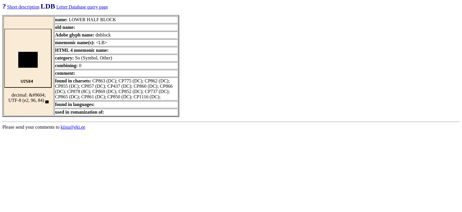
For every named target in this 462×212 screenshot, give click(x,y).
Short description (23, 6)
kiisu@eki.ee (73, 127)
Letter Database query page (82, 6)
